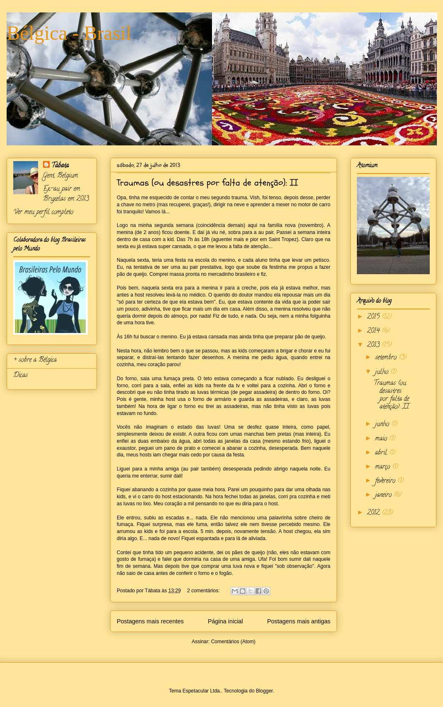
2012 (374, 513)
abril (382, 453)
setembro (387, 358)
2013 (374, 345)
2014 (374, 331)
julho (382, 372)
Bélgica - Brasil (69, 33)
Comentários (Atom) (233, 641)
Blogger (264, 691)
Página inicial (225, 621)
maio (382, 439)
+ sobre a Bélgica (35, 360)
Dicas (20, 376)
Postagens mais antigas (298, 621)
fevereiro (386, 481)
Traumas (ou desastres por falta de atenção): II (207, 182)
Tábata (60, 166)
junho (383, 425)
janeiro (384, 495)
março (383, 467)
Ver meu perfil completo (43, 212)
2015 (374, 317)
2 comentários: (204, 591)
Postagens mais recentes (150, 621)
